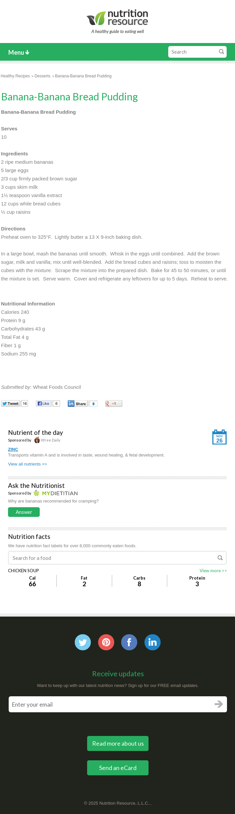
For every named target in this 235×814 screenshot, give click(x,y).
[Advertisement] (180, 149)
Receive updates (118, 673)
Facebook (129, 642)
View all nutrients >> (27, 464)
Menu (16, 52)
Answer (24, 512)
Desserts (42, 76)
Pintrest (106, 642)
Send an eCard (118, 767)
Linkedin (153, 642)
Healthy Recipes (15, 76)
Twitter (83, 642)
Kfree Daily (47, 440)
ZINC (13, 449)
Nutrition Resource (117, 17)
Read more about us (118, 743)
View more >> (213, 570)
